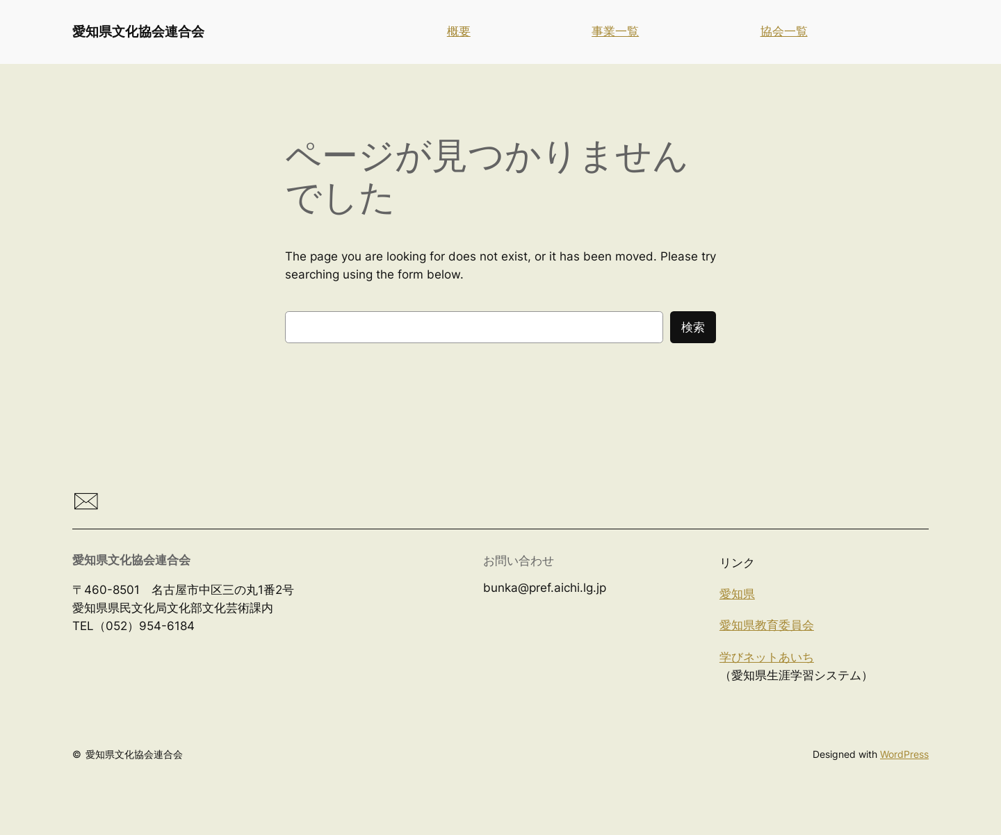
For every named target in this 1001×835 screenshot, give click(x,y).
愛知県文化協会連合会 (138, 31)
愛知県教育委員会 (766, 625)
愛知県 (737, 594)
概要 (459, 32)
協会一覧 (784, 32)
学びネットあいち (766, 657)
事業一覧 (615, 32)
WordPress (904, 754)
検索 (693, 327)
